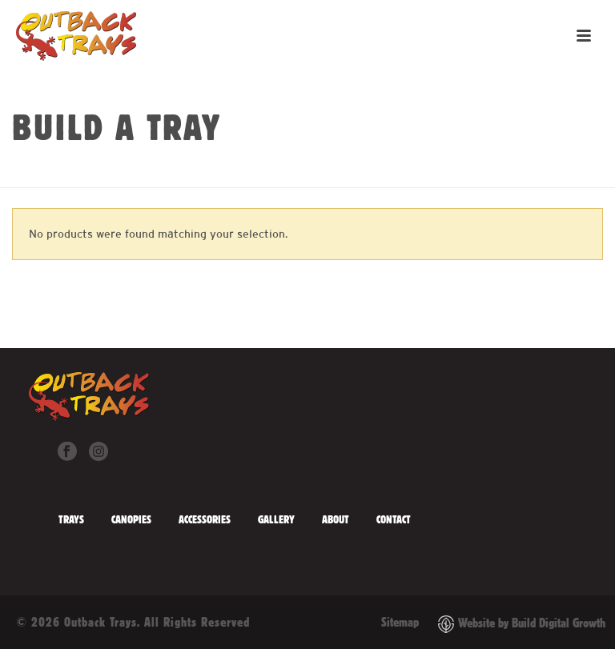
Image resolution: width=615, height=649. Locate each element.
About (335, 519)
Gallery (276, 519)
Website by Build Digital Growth (531, 623)
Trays (71, 519)
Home (243, 172)
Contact (393, 519)
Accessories (205, 519)
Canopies (131, 519)
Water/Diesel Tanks (318, 172)
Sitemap (400, 621)
